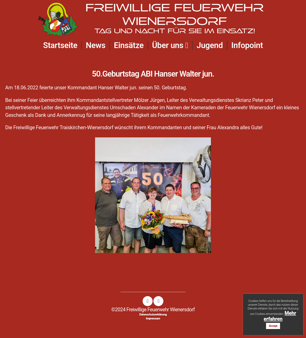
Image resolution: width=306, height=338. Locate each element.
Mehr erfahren (280, 316)
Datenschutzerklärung (153, 314)
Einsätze (129, 45)
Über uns (170, 45)
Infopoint (247, 45)
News (95, 45)
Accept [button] (273, 325)
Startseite (60, 45)
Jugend (210, 45)
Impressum (153, 318)
